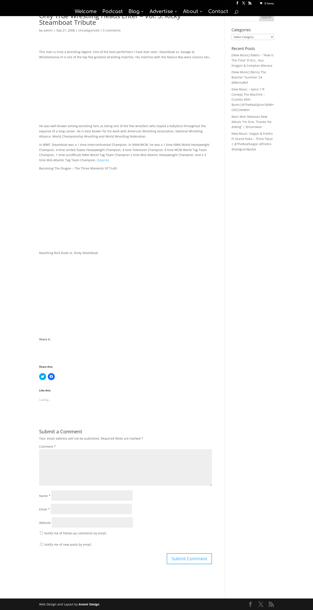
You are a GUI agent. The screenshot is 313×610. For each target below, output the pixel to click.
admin (48, 30)
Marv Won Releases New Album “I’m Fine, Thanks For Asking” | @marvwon (251, 122)
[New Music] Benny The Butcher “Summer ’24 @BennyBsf (248, 77)
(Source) (103, 160)
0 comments (112, 30)
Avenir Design (89, 604)
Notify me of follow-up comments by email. (75, 533)
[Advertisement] (125, 93)
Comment (47, 446)
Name (44, 496)
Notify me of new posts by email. (68, 544)
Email (44, 509)
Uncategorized (88, 30)
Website (45, 523)
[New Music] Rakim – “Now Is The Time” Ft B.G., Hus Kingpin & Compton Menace (252, 60)
